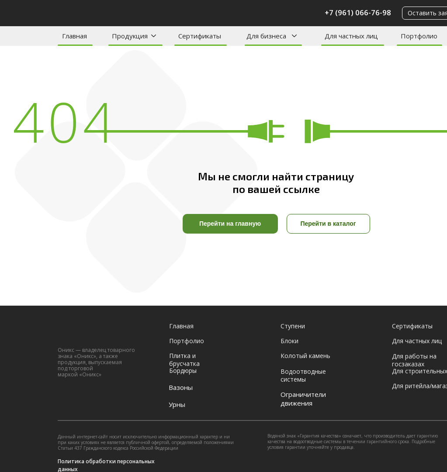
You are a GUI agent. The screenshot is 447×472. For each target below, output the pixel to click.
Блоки (289, 341)
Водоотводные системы (303, 375)
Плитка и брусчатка (184, 359)
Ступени (293, 326)
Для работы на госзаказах (414, 360)
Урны (177, 404)
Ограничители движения (303, 398)
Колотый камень (305, 355)
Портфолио (419, 35)
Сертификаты (199, 35)
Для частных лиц (351, 35)
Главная (74, 35)
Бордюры (183, 370)
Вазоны (181, 387)
